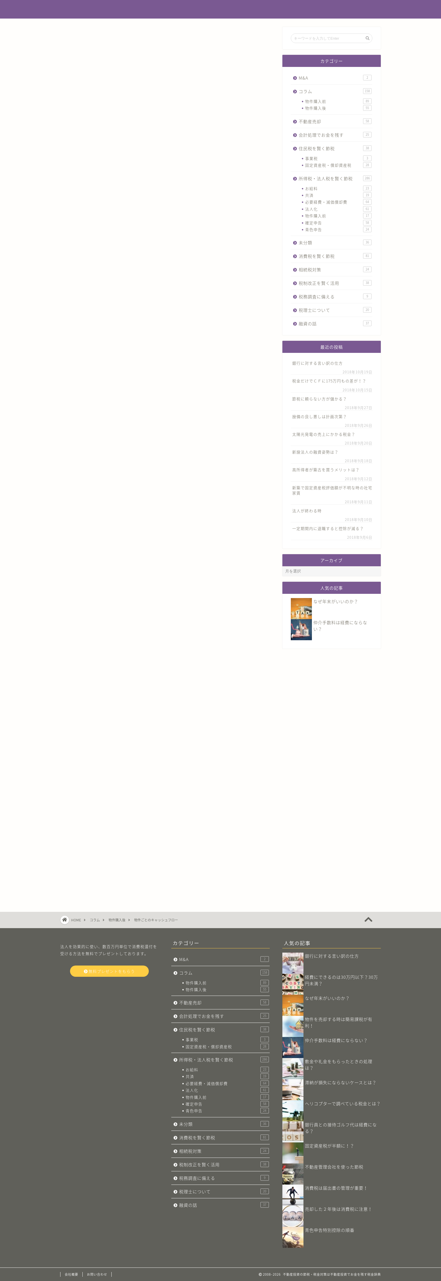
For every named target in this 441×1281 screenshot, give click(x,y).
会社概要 (71, 1274)
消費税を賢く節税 (335, 256)
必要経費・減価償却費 (338, 202)
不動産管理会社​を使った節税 (334, 1166)
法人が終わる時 (307, 510)
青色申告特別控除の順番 (329, 1230)
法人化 (338, 209)
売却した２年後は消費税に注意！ (338, 1209)
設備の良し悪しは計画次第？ (319, 416)
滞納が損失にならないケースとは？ (341, 1082)
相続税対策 (335, 269)
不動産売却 (335, 121)
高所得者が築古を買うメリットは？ (326, 469)
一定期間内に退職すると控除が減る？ (328, 528)
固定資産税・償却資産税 (338, 165)
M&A (335, 78)
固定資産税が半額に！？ (329, 1145)
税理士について (335, 310)
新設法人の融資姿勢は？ (315, 452)
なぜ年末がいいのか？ (335, 601)
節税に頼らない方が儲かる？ (319, 399)
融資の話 (335, 323)
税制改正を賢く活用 (335, 283)
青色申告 (338, 229)
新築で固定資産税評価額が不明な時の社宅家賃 (332, 490)
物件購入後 (338, 108)
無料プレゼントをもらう (109, 971)
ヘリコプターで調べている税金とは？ (343, 1103)
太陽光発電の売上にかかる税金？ (324, 434)
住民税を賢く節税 (335, 148)
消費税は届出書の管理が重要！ (336, 1188)
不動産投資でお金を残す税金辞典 (221, 9)
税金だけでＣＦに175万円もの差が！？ (329, 381)
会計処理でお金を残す (335, 135)
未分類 (335, 242)
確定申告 (338, 222)
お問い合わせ (97, 1274)
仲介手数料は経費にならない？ (336, 1040)
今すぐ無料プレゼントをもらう (167, 739)
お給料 (338, 188)
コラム (76, 38)
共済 (338, 195)
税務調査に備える (335, 296)
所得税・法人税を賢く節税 (335, 178)
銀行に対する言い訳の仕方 (317, 363)
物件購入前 (338, 101)
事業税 (338, 158)
